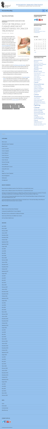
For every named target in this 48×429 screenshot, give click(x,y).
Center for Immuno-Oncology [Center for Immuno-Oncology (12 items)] (39, 99)
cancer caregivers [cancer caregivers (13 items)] (37, 76)
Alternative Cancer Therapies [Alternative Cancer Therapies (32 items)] (38, 66)
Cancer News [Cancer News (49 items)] (37, 86)
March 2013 (4, 393)
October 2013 (4, 377)
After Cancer (4, 141)
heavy (12, 33)
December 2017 (5, 264)
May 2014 (4, 361)
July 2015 (4, 329)
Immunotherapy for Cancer (40, 31)
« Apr (35, 52)
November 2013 (5, 375)
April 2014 (4, 363)
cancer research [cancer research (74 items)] (38, 89)
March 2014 (4, 365)
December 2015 (5, 318)
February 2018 (5, 260)
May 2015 (4, 334)
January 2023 (4, 232)
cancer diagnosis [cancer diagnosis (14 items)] (37, 80)
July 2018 (4, 248)
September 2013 (5, 379)
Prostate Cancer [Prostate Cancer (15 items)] (37, 125)
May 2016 (4, 307)
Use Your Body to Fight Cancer (8, 217)
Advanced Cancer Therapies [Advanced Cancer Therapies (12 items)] (38, 63)
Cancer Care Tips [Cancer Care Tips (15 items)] (37, 78)
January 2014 (4, 370)
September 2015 (5, 325)
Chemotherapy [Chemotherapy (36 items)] (37, 102)
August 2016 (4, 300)
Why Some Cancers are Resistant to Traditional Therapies (13, 213)
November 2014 (5, 347)
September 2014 (5, 352)
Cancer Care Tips (18, 20)
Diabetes (21, 105)
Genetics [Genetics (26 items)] (36, 109)
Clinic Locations (38, 29)
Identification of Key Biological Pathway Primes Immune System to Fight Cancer (22, 193)
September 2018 (5, 244)
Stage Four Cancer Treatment (7, 173)
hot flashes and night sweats (19, 65)
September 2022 (5, 241)
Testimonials (37, 32)
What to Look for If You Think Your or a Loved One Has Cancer (21, 188)
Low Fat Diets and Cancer (7, 108)
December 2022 (5, 235)
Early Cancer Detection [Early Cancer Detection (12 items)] (42, 103)
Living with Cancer (5, 168)
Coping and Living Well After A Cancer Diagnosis (11, 211)
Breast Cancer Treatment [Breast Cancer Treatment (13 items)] (38, 72)
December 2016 (5, 291)
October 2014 (4, 350)
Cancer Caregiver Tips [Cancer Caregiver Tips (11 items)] (37, 77)
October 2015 (4, 323)
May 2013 (4, 388)
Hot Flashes (22, 107)
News (3, 171)
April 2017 (4, 282)
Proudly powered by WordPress (7, 427)
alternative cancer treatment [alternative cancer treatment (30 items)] (38, 69)
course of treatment (6, 45)
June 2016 (4, 305)
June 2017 (4, 278)
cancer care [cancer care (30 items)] (36, 75)
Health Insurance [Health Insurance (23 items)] (41, 109)
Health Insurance (15, 107)
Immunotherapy (5, 164)
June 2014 (4, 359)
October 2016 (4, 296)
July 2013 (4, 384)
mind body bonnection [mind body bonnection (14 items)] (38, 122)
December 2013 (5, 372)
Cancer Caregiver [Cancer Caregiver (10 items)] (42, 75)
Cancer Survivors (5, 155)
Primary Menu (46, 10)
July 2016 (4, 302)
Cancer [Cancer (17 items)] (43, 72)
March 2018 (4, 257)
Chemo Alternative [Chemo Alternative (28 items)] (38, 100)
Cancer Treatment (5, 157)
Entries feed (4, 405)
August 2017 (4, 273)
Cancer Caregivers (5, 150)
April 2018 (4, 255)
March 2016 (4, 311)
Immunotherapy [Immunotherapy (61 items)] (38, 112)
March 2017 (4, 284)
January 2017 (4, 289)
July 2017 (4, 275)
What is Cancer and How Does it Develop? (10, 208)
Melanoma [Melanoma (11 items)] (40, 121)
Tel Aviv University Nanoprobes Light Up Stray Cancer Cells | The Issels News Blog (17, 196)
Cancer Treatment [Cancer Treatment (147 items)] (37, 95)
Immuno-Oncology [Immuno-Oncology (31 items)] (38, 110)
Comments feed (5, 408)
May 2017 (4, 280)
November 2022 (5, 237)
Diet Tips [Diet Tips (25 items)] (36, 103)
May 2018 (4, 253)
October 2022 (4, 239)
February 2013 (5, 395)
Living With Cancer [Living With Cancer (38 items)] (38, 117)
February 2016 (5, 314)
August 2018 (4, 246)
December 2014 (5, 345)
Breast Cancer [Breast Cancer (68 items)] (38, 71)
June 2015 (4, 332)
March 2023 (4, 228)
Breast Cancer (19, 104)
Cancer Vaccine (5, 159)
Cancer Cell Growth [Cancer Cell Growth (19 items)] (38, 79)
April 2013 (4, 390)
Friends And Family (6, 107)
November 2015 (5, 320)
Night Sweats (16, 108)
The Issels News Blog (7, 10)
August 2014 (4, 354)
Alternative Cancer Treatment (8, 20)
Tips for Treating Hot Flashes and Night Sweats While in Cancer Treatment (15, 27)
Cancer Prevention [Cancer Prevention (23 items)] (38, 87)
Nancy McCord (5, 188)
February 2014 (5, 368)
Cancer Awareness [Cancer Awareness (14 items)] (37, 73)
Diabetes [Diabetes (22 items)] (43, 101)
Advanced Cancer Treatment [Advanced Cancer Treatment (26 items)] (40, 64)
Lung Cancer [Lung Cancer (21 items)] (36, 121)
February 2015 (5, 341)
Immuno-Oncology (5, 162)
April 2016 (4, 309)
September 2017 (5, 271)
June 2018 (4, 250)
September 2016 (5, 298)
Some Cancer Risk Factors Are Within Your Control (12, 215)
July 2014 (4, 356)
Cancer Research (5, 153)
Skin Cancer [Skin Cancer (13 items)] (42, 125)
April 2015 (4, 336)
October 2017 (4, 269)
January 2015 (4, 343)
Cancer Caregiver (6, 105)
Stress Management (5, 175)
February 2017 (5, 287)
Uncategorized (5, 180)
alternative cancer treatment (8, 104)
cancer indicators (14, 105)
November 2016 (5, 293)
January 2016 (4, 316)
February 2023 (5, 230)
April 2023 (4, 226)
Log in (3, 403)
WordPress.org (5, 410)
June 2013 (4, 386)
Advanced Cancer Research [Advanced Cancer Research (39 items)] (38, 61)
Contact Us (37, 30)
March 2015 (4, 338)
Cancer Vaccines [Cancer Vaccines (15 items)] (37, 98)
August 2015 (4, 327)
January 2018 (4, 262)
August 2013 (4, 381)
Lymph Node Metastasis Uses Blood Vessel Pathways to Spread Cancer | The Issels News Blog (20, 199)
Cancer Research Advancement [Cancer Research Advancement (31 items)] (38, 91)
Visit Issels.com (38, 27)
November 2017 (5, 266)
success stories (15, 99)
